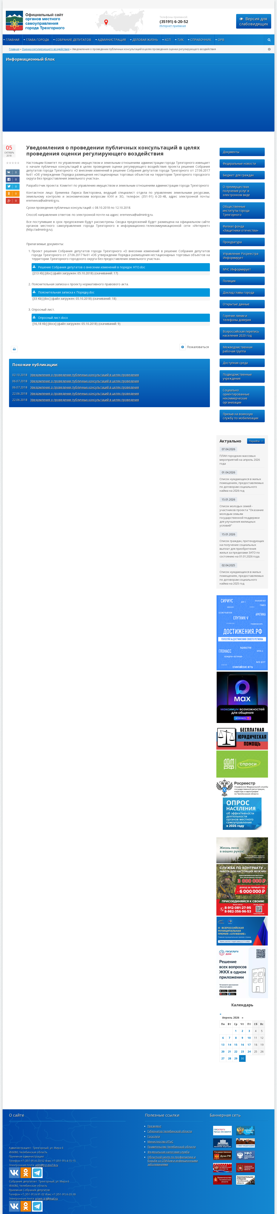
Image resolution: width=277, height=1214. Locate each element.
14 (229, 1045)
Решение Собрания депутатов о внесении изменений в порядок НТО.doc (89, 267)
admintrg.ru (46, 21)
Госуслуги (154, 1136)
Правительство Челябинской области (172, 1147)
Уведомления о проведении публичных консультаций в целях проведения (84, 375)
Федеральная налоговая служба (168, 1152)
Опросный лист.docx (50, 318)
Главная (12, 40)
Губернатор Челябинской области (170, 1131)
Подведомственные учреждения (237, 376)
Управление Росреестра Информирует (240, 256)
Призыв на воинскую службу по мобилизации (240, 416)
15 (235, 1045)
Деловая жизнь (145, 40)
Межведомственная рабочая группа (237, 349)
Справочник (200, 40)
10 (249, 1038)
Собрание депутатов (73, 40)
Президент (154, 1126)
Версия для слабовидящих (253, 21)
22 (235, 1051)
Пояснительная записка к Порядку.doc (63, 292)
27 (222, 1058)
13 (222, 1045)
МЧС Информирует (237, 269)
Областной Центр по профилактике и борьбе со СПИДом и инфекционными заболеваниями (173, 1160)
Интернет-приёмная (173, 26)
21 (229, 1051)
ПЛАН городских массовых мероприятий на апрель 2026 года (240, 459)
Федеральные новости (239, 163)
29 (235, 1058)
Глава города (37, 40)
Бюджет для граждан (238, 175)
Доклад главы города (238, 292)
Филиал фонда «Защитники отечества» (240, 228)
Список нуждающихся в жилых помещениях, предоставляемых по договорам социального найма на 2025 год (242, 577)
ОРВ (221, 40)
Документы (231, 152)
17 (249, 1045)
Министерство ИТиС (160, 1141)
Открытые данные (236, 304)
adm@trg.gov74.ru (46, 1165)
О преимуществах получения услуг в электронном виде (236, 191)
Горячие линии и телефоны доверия (237, 318)
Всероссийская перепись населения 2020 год (241, 333)
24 (249, 1051)
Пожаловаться (194, 347)
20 (222, 1051)
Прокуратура (232, 242)
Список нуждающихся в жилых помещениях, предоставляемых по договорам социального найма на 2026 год (242, 485)
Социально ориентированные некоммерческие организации (236, 396)
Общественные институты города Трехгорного (236, 210)
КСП (168, 40)
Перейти (256, 441)
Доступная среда (235, 363)
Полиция (229, 281)
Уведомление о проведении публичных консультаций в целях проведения (84, 381)
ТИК (180, 40)
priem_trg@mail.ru (46, 1198)
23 (242, 1051)
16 (242, 1045)
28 (229, 1058)
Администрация (112, 40)
